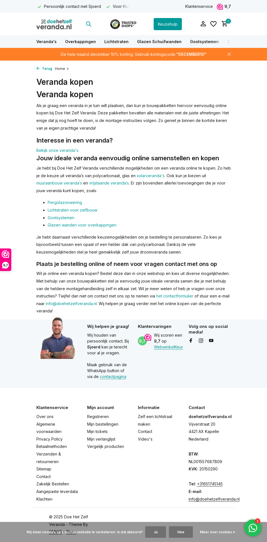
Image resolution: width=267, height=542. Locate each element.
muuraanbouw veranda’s (59, 183)
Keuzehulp (168, 24)
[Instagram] (201, 340)
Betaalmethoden (51, 446)
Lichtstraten (116, 41)
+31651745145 (210, 483)
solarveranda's (151, 175)
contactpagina (113, 376)
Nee (180, 532)
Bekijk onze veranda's (57, 150)
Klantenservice (199, 6)
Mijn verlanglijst (101, 439)
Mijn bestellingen (102, 424)
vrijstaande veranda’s (109, 183)
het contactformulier (174, 296)
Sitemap (43, 469)
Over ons (45, 416)
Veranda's (46, 41)
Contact (43, 476)
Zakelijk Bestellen (52, 483)
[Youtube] (211, 340)
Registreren (98, 416)
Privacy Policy (49, 439)
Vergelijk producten (105, 446)
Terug (44, 68)
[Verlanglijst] (213, 24)
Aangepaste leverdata (57, 491)
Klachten (44, 499)
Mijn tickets (97, 431)
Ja (156, 532)
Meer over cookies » (217, 532)
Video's (145, 439)
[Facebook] (191, 340)
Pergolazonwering (65, 202)
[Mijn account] (203, 24)
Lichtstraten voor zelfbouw (72, 210)
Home (62, 68)
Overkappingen (80, 41)
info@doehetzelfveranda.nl (71, 303)
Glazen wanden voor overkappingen (82, 225)
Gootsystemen (204, 41)
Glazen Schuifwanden (159, 41)
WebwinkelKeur (168, 347)
